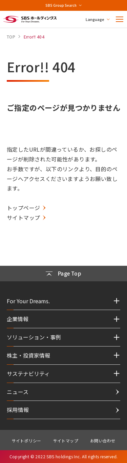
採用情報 (18, 410)
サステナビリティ (28, 373)
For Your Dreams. (28, 301)
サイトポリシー (26, 440)
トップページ (23, 208)
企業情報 (17, 319)
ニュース (18, 392)
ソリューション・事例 (34, 337)
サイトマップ (23, 217)
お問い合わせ (102, 440)
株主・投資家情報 (28, 355)
